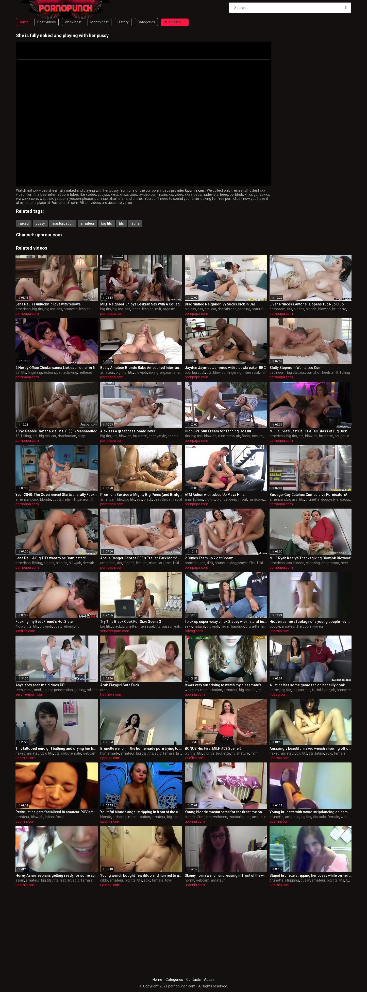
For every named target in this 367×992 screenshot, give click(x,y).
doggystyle (157, 436)
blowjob (324, 309)
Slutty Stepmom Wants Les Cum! (296, 368)
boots (57, 499)
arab (104, 690)
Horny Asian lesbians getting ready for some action (56, 875)
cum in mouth (229, 436)
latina (135, 223)
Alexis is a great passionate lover (127, 431)
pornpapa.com (27, 314)
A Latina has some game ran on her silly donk (307, 685)
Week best (73, 22)
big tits (106, 223)
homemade (109, 753)
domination (67, 436)
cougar (340, 436)
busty (58, 626)
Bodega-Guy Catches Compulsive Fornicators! (308, 495)
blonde (311, 309)
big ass (50, 309)
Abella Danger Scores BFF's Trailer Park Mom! (138, 558)
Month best (99, 22)
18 (17, 436)
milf (158, 309)
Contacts (193, 980)
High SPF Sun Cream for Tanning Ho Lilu (218, 431)
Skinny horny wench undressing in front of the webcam (226, 875)
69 (17, 372)
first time (204, 817)
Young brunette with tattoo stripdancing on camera (311, 812)
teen (19, 690)
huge (82, 436)
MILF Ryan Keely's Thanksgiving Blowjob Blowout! (310, 558)
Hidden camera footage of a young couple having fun (311, 622)
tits (121, 223)
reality (178, 626)
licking (72, 372)
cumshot (313, 372)
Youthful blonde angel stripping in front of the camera (141, 812)
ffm (252, 563)
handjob (174, 436)
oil (266, 499)
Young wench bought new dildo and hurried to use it (141, 875)
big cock (198, 372)
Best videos (46, 22)
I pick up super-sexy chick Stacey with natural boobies (226, 622)
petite (61, 372)
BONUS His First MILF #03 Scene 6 (213, 748)
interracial (251, 372)
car (213, 309)
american (23, 309)
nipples (61, 563)
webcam (192, 690)
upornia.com (48, 234)
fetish (68, 499)
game (274, 690)
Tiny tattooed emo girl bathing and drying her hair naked (56, 748)
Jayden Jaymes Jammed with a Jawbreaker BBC (225, 368)
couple (275, 626)
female (75, 753)
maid (28, 690)
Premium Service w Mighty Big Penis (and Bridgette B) (141, 495)
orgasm (169, 309)
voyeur (318, 626)
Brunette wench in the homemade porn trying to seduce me (141, 748)
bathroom (278, 309)
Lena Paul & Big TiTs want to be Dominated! (50, 558)
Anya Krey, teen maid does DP (39, 685)
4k (17, 626)
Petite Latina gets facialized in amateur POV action (56, 812)
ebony (69, 626)
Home (23, 22)
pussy (40, 223)
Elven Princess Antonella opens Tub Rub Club (307, 304)
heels (326, 372)
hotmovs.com (111, 694)
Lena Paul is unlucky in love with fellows (48, 304)
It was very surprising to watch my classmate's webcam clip (226, 685)
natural (257, 309)
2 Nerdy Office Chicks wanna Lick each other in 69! (56, 368)
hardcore (256, 499)
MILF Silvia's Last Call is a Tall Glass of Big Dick (308, 431)
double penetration (57, 690)
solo (261, 690)
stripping (120, 817)
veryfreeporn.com (114, 631)
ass (200, 309)
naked (24, 223)
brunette (71, 309)
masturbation (63, 223)
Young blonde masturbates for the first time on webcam (226, 812)
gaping (79, 690)
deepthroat (227, 309)
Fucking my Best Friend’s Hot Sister (44, 622)
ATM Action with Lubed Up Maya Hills (215, 495)
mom (153, 563)
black (148, 499)
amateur (87, 223)
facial (246, 436)
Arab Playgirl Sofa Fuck (119, 685)
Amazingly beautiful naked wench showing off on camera (311, 748)
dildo (104, 880)
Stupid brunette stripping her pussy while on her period (311, 875)
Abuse (209, 980)
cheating (313, 563)
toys (168, 880)
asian (19, 880)
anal (188, 499)
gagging (243, 309)
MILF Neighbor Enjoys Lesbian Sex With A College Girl (141, 304)
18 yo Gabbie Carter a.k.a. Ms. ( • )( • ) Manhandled (56, 431)
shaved (180, 372)
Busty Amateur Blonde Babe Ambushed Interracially (141, 368)
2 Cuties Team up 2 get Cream (209, 558)
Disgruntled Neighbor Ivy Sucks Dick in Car (220, 304)
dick (35, 499)
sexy (188, 626)
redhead (85, 372)
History (123, 22)
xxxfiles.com (25, 631)
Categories (146, 22)
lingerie (80, 499)
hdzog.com (194, 631)
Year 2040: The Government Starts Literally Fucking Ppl (56, 495)
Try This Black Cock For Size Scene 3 (130, 622)
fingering (35, 372)
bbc (188, 372)
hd (77, 626)
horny (189, 880)
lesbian (85, 309)
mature (243, 753)
